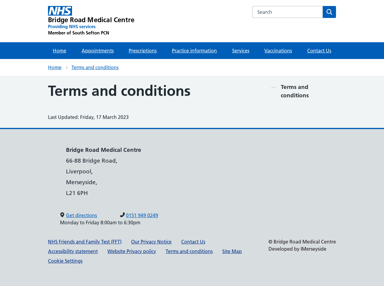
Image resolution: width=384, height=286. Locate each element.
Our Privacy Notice (151, 242)
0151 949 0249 (142, 215)
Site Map (232, 251)
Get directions (81, 215)
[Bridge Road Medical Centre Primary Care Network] (91, 21)
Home (59, 51)
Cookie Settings (65, 261)
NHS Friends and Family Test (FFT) (85, 242)
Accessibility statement (73, 251)
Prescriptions (143, 51)
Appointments (98, 51)
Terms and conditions (94, 67)
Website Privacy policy (131, 251)
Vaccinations (278, 51)
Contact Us (319, 51)
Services (240, 51)
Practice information (194, 51)
